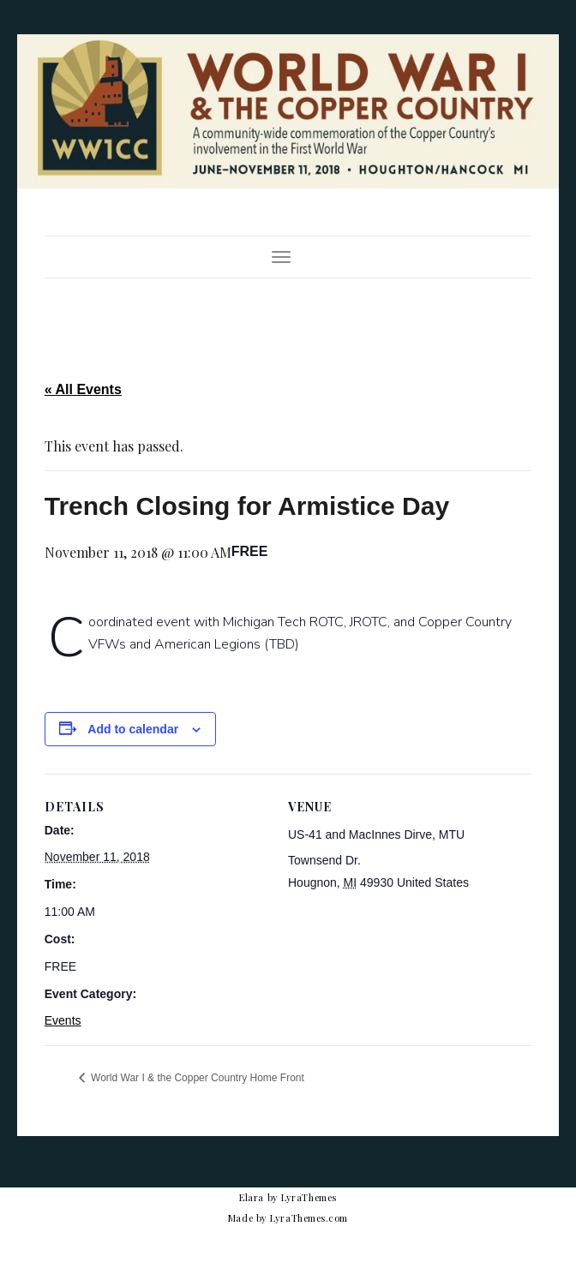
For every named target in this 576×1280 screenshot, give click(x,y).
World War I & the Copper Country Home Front (196, 1078)
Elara (251, 1197)
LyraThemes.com (309, 1217)
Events (63, 1020)
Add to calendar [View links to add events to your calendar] (132, 729)
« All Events (83, 389)
